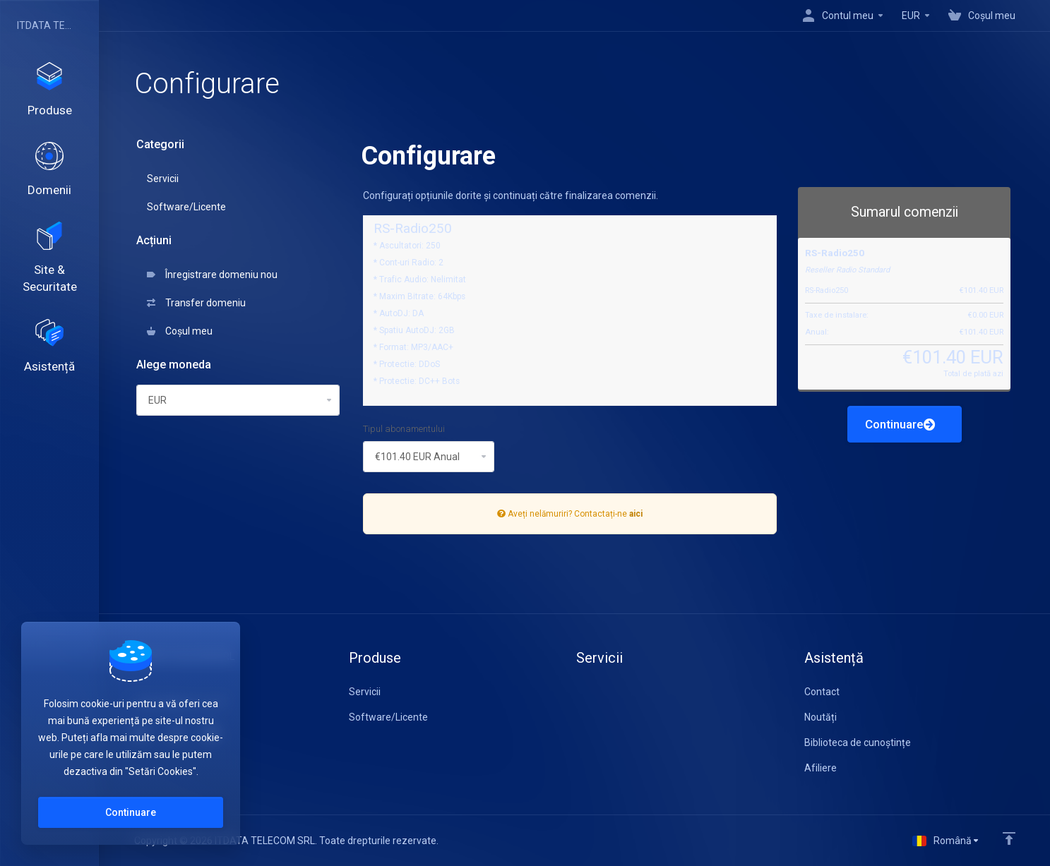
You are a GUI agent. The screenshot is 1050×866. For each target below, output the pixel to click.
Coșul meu (180, 331)
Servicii (163, 178)
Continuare (900, 424)
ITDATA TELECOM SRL (46, 25)
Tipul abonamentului (404, 428)
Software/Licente (186, 206)
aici (636, 514)
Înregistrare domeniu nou (212, 274)
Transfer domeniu (196, 302)
